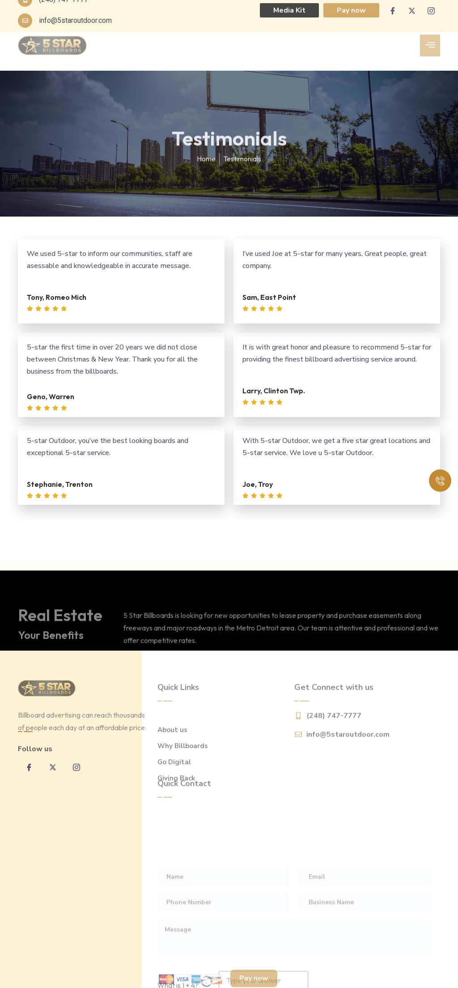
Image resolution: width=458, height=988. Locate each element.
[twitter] (53, 782)
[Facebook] (29, 782)
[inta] (76, 782)
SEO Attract (70, 979)
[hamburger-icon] (430, 36)
